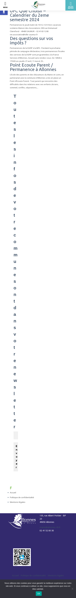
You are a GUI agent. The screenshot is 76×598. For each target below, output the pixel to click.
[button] (4, 11)
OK (38, 594)
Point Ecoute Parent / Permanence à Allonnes (33, 67)
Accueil (13, 492)
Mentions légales (17, 502)
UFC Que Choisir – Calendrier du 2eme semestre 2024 (29, 15)
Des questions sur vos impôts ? (31, 40)
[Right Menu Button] (70, 5)
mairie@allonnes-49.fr (50, 527)
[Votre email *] (16, 435)
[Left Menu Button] (5, 5)
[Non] (72, 588)
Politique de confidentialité (22, 497)
